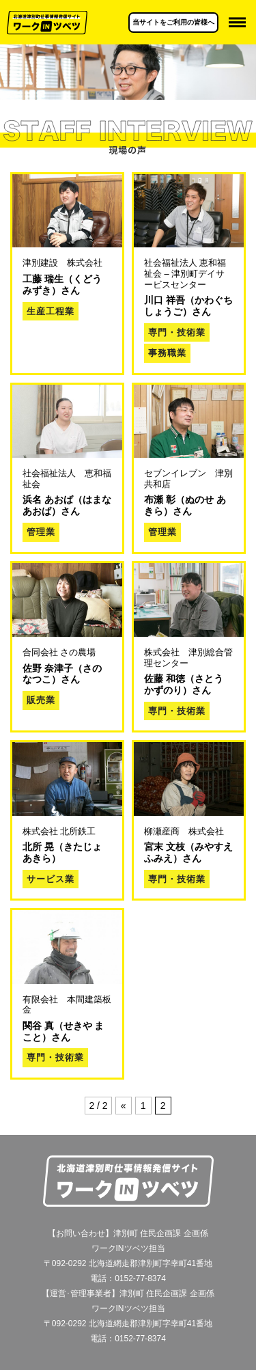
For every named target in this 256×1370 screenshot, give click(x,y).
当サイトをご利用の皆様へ (173, 22)
